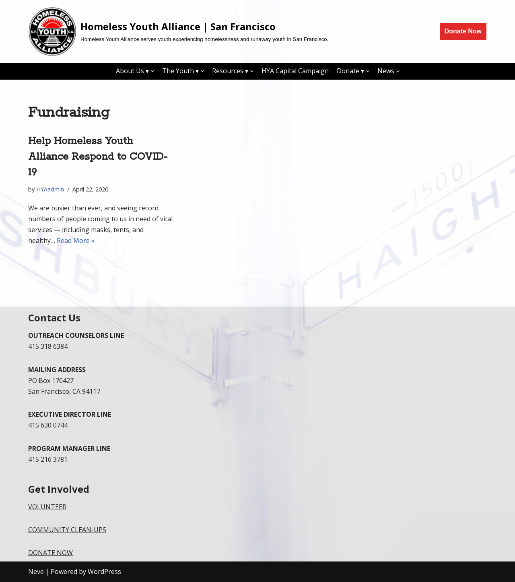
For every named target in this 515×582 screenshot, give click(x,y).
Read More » (76, 240)
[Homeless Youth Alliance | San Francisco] (178, 31)
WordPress (104, 571)
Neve (36, 571)
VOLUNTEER (47, 506)
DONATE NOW (50, 552)
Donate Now (463, 31)
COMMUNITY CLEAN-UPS (67, 529)
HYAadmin (50, 189)
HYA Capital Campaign (295, 70)
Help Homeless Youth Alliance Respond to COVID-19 (97, 157)
